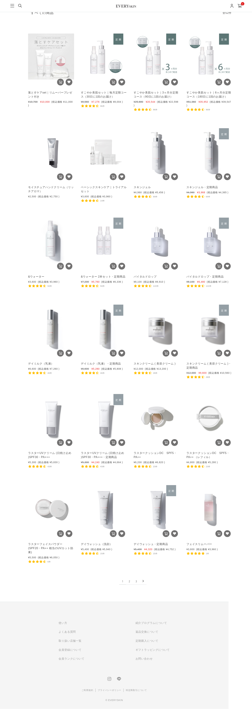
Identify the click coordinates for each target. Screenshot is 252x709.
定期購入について (156, 641)
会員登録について (79, 650)
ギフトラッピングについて (162, 650)
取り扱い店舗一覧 (79, 641)
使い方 (72, 622)
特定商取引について (145, 690)
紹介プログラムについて (161, 622)
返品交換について (156, 632)
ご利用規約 (97, 690)
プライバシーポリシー (119, 690)
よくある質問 (76, 632)
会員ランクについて (81, 659)
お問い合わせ (153, 659)
